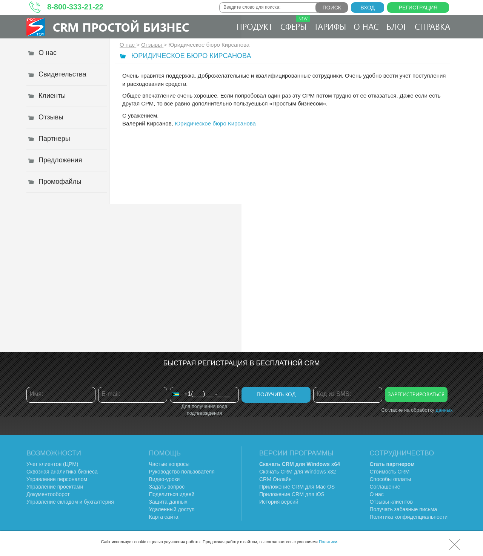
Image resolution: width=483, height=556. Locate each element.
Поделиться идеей (172, 494)
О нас (366, 26)
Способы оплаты (390, 479)
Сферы (295, 23)
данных (443, 410)
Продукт (254, 26)
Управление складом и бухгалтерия (70, 502)
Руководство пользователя (182, 472)
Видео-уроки (164, 479)
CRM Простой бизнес (121, 27)
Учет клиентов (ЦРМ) (52, 464)
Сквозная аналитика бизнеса (62, 472)
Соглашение (385, 487)
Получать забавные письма (403, 509)
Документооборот (48, 494)
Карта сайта (163, 517)
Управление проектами (54, 487)
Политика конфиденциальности (409, 517)
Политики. (328, 541)
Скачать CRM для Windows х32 (297, 472)
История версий (278, 502)
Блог (396, 26)
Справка (432, 26)
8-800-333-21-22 (75, 7)
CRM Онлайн (275, 479)
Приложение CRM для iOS (292, 494)
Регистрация (418, 8)
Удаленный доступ (172, 509)
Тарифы (330, 26)
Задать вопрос (167, 487)
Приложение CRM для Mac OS (297, 487)
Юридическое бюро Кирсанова (215, 123)
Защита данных (168, 502)
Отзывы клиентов (391, 502)
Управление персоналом (56, 479)
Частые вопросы (169, 464)
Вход (367, 8)
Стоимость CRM (390, 472)
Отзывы (152, 44)
